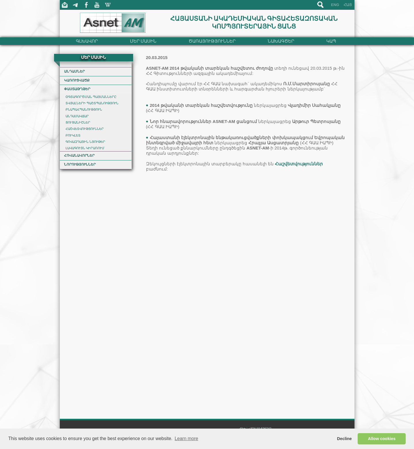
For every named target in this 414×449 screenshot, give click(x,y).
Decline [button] (344, 438)
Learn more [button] (186, 438)
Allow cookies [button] (382, 438)
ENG (335, 5)
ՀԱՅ (348, 5)
